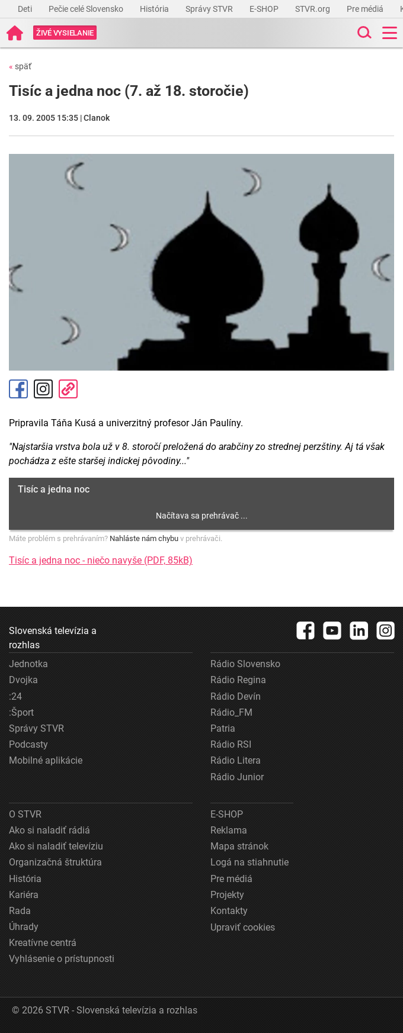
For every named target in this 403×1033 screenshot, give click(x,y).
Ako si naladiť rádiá (49, 830)
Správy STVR (210, 9)
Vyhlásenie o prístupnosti (61, 958)
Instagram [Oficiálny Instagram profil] (43, 388)
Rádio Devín (235, 696)
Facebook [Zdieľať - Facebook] (18, 388)
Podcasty (28, 744)
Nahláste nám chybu (144, 538)
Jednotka (28, 664)
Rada (20, 910)
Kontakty (229, 910)
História (155, 9)
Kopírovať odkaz (68, 388)
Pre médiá (366, 9)
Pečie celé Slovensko (87, 9)
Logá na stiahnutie (249, 862)
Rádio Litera (235, 760)
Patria (222, 728)
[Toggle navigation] (389, 32)
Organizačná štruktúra (55, 862)
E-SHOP (265, 9)
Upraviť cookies (242, 927)
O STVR (25, 814)
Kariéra (24, 894)
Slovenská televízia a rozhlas (53, 638)
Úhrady (24, 926)
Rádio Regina (238, 680)
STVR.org (313, 9)
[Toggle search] (363, 32)
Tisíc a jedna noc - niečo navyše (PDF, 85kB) (101, 560)
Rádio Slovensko (245, 664)
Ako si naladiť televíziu (56, 846)
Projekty (227, 894)
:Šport (21, 712)
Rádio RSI (230, 744)
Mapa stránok (239, 846)
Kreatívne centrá (42, 942)
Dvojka (23, 680)
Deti (26, 9)
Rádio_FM (231, 712)
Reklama (228, 830)
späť (20, 66)
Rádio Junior (237, 777)
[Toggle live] (65, 32)
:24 (15, 696)
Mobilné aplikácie (45, 760)
